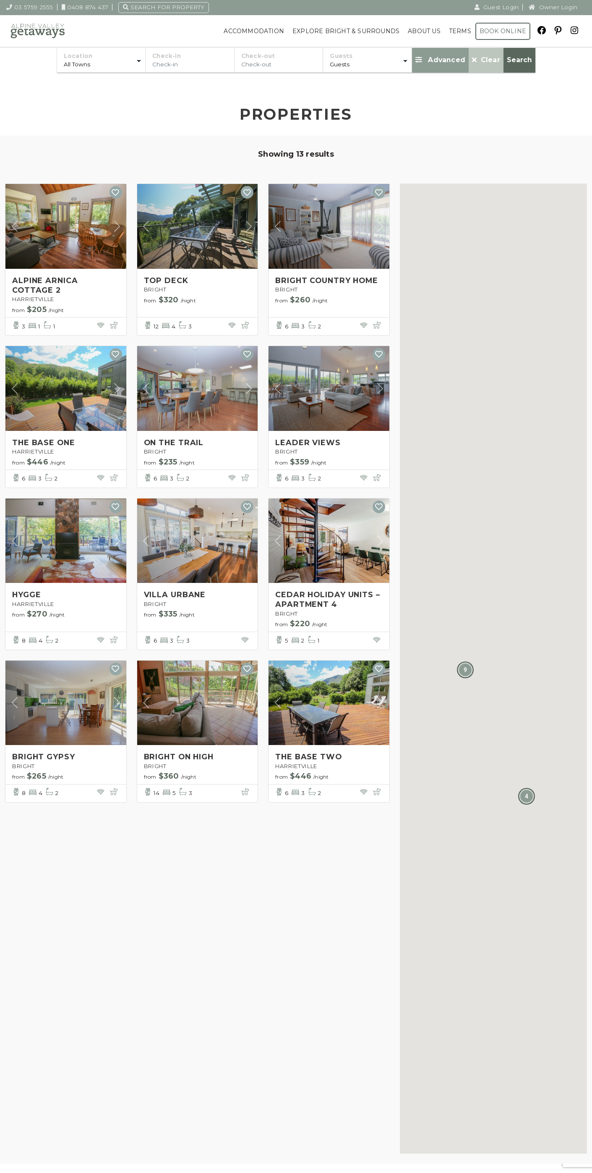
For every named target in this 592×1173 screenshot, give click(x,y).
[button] (526, 796)
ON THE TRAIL (174, 443)
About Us (424, 31)
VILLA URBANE (175, 596)
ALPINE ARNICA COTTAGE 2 (45, 285)
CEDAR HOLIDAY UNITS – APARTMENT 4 (328, 600)
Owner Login (553, 7)
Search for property (163, 7)
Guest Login (497, 7)
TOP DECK (166, 280)
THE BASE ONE (44, 443)
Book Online (503, 31)
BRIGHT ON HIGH (180, 759)
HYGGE (27, 596)
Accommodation (254, 31)
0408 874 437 (85, 7)
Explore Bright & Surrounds (345, 31)
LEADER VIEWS (308, 443)
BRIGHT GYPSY (44, 759)
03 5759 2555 (29, 7)
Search (519, 60)
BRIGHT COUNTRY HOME (328, 280)
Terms (460, 31)
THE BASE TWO (309, 759)
